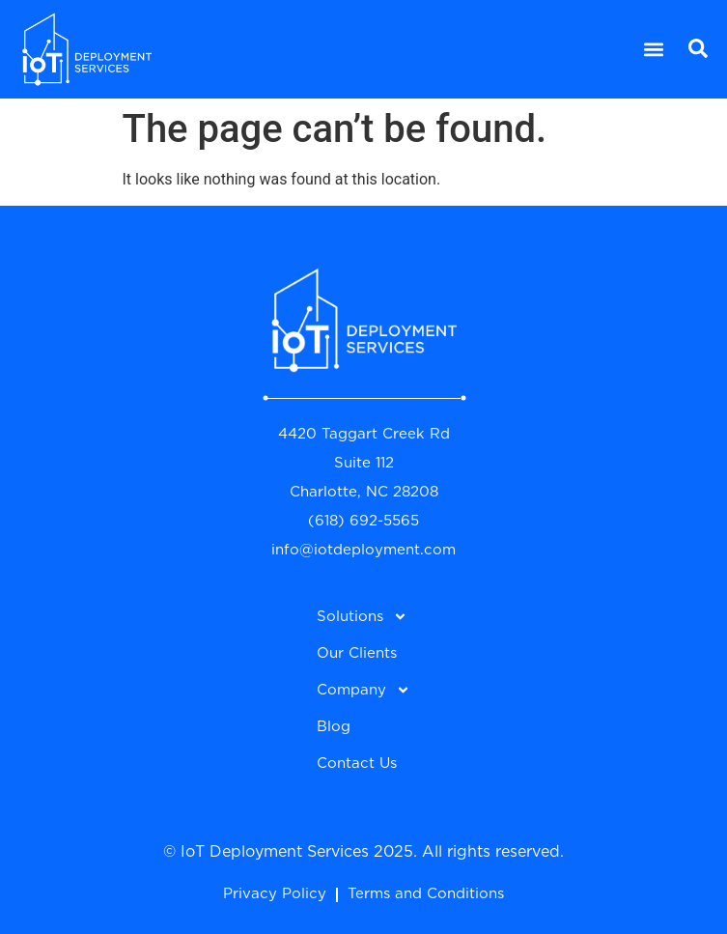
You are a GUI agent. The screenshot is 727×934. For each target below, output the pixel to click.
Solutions (362, 617)
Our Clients (357, 653)
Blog (333, 727)
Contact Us (357, 763)
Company (363, 690)
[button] (653, 50)
